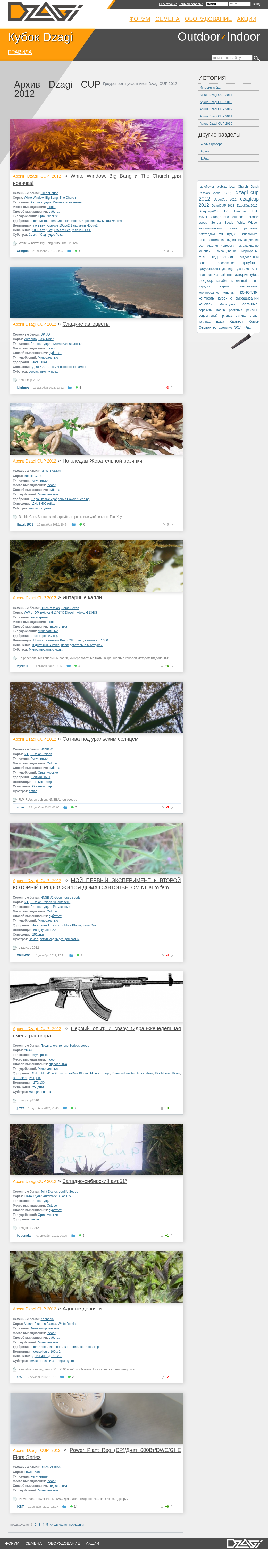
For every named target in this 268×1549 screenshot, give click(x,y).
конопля (248, 292)
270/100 (39, 1082)
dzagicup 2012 (29, 947)
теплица (205, 321)
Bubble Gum (32, 476)
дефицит (228, 269)
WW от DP (31, 612)
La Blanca (49, 1324)
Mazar (203, 217)
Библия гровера (211, 144)
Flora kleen (145, 1073)
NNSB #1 (47, 749)
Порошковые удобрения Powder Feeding (60, 499)
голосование (226, 263)
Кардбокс (205, 286)
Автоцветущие (40, 202)
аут (221, 234)
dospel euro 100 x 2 (47, 1351)
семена (33, 1543)
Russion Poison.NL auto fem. (50, 902)
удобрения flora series (91, 1369)
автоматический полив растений (228, 228)
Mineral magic (100, 1073)
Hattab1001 (25, 524)
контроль (206, 298)
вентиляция (216, 240)
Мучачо (22, 666)
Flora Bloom (71, 221)
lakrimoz (23, 387)
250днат (38, 934)
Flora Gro (55, 221)
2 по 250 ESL (81, 230)
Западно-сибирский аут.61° (95, 1181)
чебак (35, 1219)
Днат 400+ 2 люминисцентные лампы (59, 367)
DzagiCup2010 (247, 205)
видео (231, 240)
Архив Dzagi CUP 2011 (216, 116)
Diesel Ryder (32, 1196)
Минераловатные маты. (46, 649)
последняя (76, 1524)
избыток (226, 275)
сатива (241, 316)
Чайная (205, 158)
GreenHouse (49, 193)
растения (235, 310)
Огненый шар (42, 786)
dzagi (228, 193)
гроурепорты (209, 269)
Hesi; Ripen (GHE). (44, 636)
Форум (140, 19)
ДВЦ (67, 1499)
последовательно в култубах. (82, 645)
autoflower (207, 186)
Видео (204, 151)
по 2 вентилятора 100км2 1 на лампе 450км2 (66, 225)
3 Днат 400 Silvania (45, 645)
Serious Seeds (51, 471)
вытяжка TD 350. (97, 640)
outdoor (237, 217)
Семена (167, 19)
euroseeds (69, 799)
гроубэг (64, 517)
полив (220, 310)
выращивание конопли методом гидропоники (136, 658)
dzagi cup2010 (29, 1100)
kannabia (25, 1369)
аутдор (232, 234)
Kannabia (47, 1319)
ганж (202, 257)
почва (33, 791)
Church (243, 186)
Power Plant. (32, 1472)
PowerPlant (27, 1499)
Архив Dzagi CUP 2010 (216, 123)
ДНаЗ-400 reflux (43, 503)
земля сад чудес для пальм (60, 939)
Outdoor (199, 36)
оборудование (64, 1543)
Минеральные (48, 357)
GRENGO (23, 955)
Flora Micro (39, 221)
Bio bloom (162, 1073)
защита (213, 275)
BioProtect (20, 1078)
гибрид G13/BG (86, 612)
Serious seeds (47, 517)
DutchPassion (50, 608)
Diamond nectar (123, 1073)
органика (249, 304)
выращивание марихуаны (236, 251)
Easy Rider (46, 339)
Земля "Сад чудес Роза (45, 235)
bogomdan (24, 1235)
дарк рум (122, 1499)
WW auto (30, 339)
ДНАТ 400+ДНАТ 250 (47, 1356)
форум (12, 1543)
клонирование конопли (217, 292)
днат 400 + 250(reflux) (59, 1369)
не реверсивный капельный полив (43, 658)
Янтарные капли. (83, 597)
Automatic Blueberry (57, 1196)
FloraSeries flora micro (47, 925)
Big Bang (51, 198)
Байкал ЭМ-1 (40, 777)
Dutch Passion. (51, 1467)
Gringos (23, 251)
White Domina (67, 1324)
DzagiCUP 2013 (223, 205)
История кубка (210, 87)
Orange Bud (220, 217)
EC (226, 211)
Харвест (236, 321)
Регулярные (38, 480)
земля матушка (40, 508)
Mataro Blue (32, 1324)
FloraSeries (39, 362)
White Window (34, 198)
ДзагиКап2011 (247, 269)
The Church (68, 198)
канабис (222, 281)
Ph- (38, 1078)
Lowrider (240, 211)
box (232, 186)
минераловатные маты (86, 658)
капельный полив (244, 281)
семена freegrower (122, 1369)
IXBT (20, 1506)
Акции (246, 19)
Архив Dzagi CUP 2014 (216, 95)
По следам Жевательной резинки (102, 461)
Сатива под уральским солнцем (101, 739)
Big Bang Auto (50, 243)
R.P (26, 754)
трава (220, 321)
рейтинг (251, 310)
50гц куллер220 (45, 930)
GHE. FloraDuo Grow (47, 1073)
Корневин (88, 221)
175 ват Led (62, 230)
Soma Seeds (70, 608)
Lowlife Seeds (68, 1191)
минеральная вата (42, 1092)
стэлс (253, 316)
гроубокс (250, 263)
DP (43, 334)
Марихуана (228, 304)
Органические (48, 216)
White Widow (247, 222)
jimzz (20, 1108)
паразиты (205, 310)
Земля (33, 939)
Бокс (202, 240)
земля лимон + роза (43, 371)
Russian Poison (41, 754)
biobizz (222, 186)
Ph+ (32, 1078)
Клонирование (247, 286)
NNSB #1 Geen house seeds (60, 897)
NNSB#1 (55, 799)
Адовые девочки (82, 1308)
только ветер (43, 782)
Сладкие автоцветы (86, 324)
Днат (75, 1499)
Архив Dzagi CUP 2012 (37, 176)
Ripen (176, 1073)
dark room (107, 1499)
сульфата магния (109, 221)
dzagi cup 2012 (29, 380)
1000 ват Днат (42, 230)
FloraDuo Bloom (76, 1073)
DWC (58, 1499)
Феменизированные (67, 202)
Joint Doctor (49, 1191)
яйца (247, 327)
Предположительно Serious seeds (65, 1045)
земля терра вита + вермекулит (51, 1361)
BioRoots (86, 1347)
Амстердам (207, 234)
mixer (21, 807)
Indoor (243, 36)
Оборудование (208, 19)
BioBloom (55, 1347)
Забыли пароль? (191, 4)
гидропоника (58, 626)
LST (254, 211)
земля (37, 1369)
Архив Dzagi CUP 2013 (216, 102)
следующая (58, 1524)
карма (224, 286)
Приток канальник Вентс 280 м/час (58, 640)
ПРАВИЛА (20, 52)
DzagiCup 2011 (225, 199)
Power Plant (44, 1499)
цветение (225, 327)
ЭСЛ (238, 327)
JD (48, 334)
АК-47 (28, 1050)
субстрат (55, 211)
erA (19, 1377)
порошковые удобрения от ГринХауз (97, 517)
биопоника (249, 234)
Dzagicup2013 (209, 211)
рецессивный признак (215, 316)
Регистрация (168, 4)
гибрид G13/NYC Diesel (57, 612)
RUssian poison (36, 799)
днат (202, 275)
